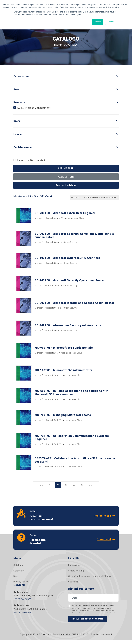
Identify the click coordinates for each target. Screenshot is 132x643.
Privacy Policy (20, 585)
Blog (15, 579)
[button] (117, 76)
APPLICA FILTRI (66, 168)
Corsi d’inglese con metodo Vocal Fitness (89, 579)
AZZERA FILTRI (66, 177)
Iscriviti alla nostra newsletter (87, 622)
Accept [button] (98, 22)
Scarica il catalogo (65, 185)
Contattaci (106, 542)
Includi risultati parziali (31, 160)
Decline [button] (111, 22)
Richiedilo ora (104, 518)
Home (58, 45)
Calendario (19, 574)
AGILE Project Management (33, 107)
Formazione (74, 568)
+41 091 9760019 (22, 616)
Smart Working (76, 574)
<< (40, 488)
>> (91, 488)
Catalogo (18, 568)
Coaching (73, 585)
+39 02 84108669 (22, 602)
